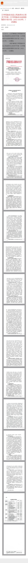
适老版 (25, 1)
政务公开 (17, 8)
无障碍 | (21, 1)
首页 (13, 8)
